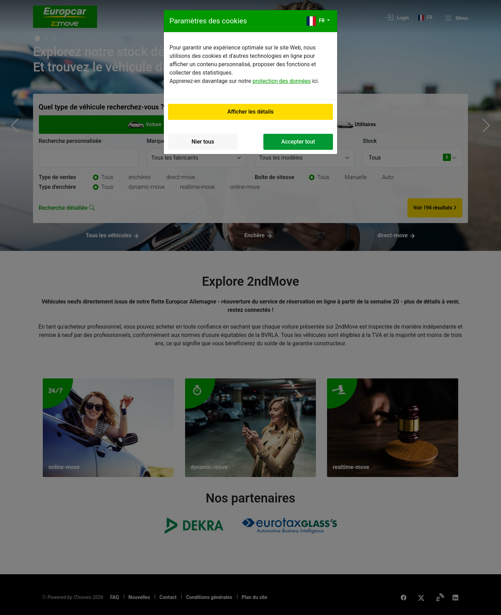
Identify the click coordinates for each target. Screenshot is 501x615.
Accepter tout (298, 141)
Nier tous (203, 141)
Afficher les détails (250, 111)
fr (316, 21)
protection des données (282, 81)
